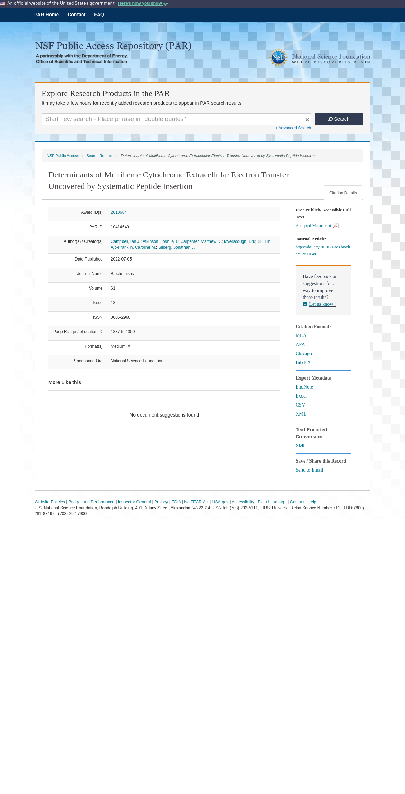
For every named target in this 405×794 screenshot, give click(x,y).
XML (301, 414)
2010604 (119, 212)
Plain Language (272, 502)
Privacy (161, 502)
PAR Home (46, 14)
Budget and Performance (92, 502)
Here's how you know (143, 3)
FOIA (176, 502)
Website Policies (50, 502)
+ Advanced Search (293, 128)
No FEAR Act (196, 502)
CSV (300, 405)
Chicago (304, 353)
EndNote (304, 387)
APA (300, 344)
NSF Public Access (63, 156)
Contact (77, 14)
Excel (301, 396)
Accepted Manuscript (317, 225)
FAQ (99, 14)
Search (338, 119)
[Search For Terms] (176, 119)
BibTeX (303, 362)
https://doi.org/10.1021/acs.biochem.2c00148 (323, 250)
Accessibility (243, 502)
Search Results (99, 156)
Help (312, 502)
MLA (301, 335)
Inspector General (134, 502)
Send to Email (309, 470)
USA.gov (220, 502)
